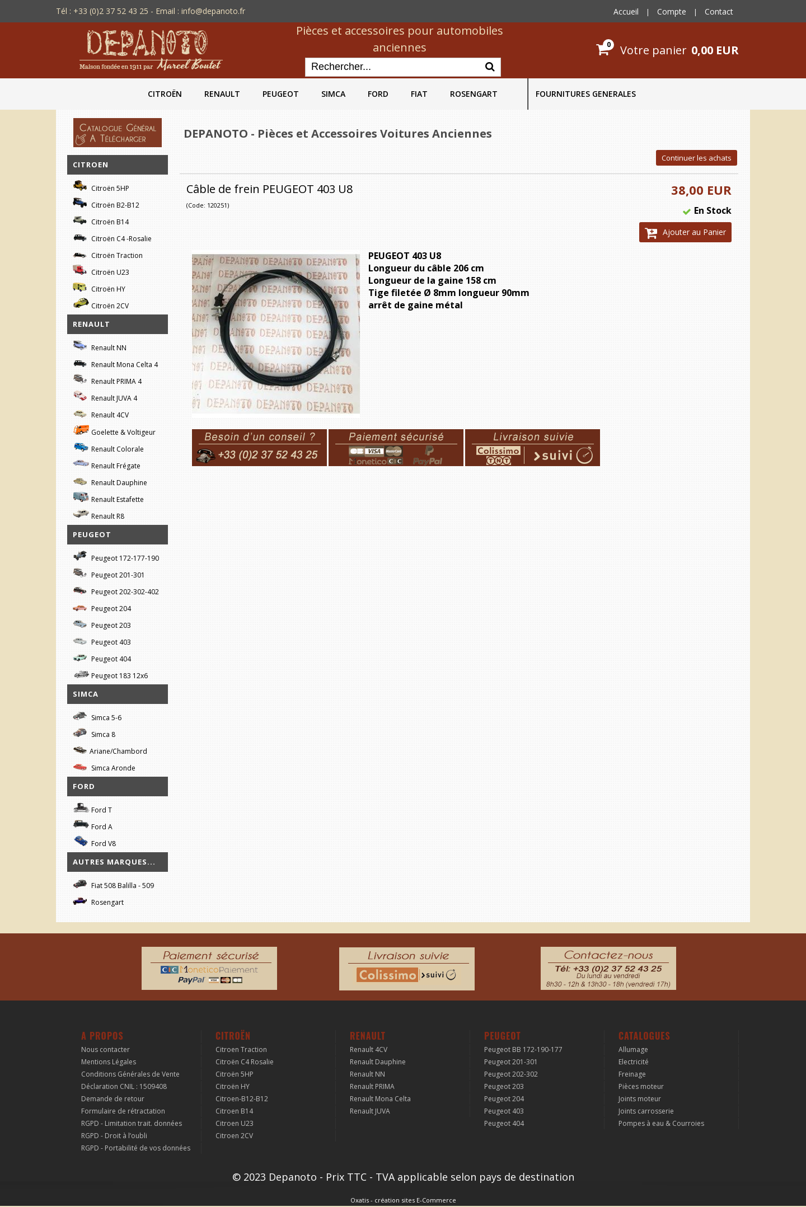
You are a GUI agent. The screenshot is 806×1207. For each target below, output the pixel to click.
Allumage (633, 1049)
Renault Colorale (108, 448)
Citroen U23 (234, 1123)
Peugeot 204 (102, 606)
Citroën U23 (101, 270)
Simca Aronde (104, 766)
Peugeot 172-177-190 (116, 556)
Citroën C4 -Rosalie (112, 237)
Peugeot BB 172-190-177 (523, 1049)
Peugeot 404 (102, 657)
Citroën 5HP (101, 186)
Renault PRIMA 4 (107, 379)
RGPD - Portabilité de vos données (135, 1148)
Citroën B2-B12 (106, 203)
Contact (719, 11)
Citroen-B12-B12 (241, 1098)
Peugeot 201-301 (109, 573)
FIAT (419, 93)
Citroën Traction (108, 253)
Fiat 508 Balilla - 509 (113, 883)
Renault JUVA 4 (105, 396)
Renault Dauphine (110, 481)
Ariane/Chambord (110, 749)
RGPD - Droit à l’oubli (114, 1135)
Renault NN (99, 346)
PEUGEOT (281, 93)
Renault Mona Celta (380, 1098)
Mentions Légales (108, 1062)
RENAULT (222, 93)
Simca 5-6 (97, 716)
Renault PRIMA (372, 1086)
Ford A (93, 825)
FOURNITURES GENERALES (586, 93)
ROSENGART (474, 93)
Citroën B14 (101, 220)
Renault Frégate (106, 464)
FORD (378, 93)
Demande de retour (112, 1098)
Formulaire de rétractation (123, 1111)
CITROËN (165, 93)
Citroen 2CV (234, 1135)
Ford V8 (94, 841)
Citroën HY (99, 287)
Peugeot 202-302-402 (116, 590)
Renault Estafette (108, 497)
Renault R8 (98, 514)
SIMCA (333, 93)
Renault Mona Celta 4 (115, 362)
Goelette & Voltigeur (114, 430)
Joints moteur (639, 1098)
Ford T (92, 808)
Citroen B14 (234, 1111)
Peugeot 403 (102, 640)
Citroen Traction (241, 1049)
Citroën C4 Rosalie (244, 1062)
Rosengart (98, 900)
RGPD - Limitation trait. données (131, 1123)
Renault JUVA (370, 1111)
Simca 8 (94, 732)
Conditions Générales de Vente (130, 1074)
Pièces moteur (641, 1086)
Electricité (633, 1062)
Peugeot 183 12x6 (110, 674)
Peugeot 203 (102, 623)
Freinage (632, 1074)
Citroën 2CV (101, 304)
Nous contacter (105, 1049)
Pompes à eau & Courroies (661, 1123)
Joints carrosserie (646, 1111)
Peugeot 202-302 (511, 1074)
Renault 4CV (101, 413)
